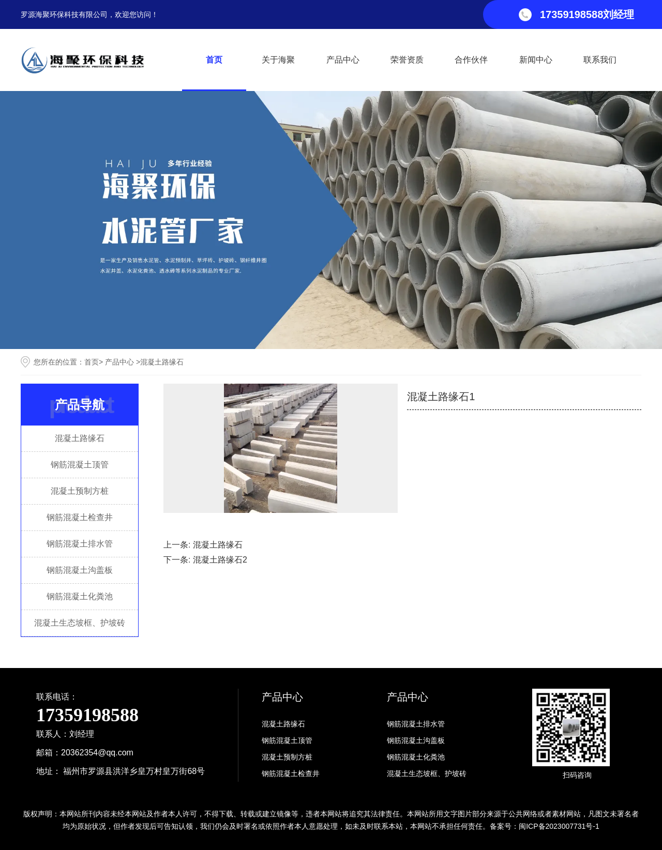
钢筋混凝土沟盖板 (80, 570)
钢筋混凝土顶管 (80, 464)
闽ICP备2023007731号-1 (559, 826)
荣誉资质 (407, 59)
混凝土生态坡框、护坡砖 (79, 622)
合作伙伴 (471, 59)
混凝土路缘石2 (220, 559)
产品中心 (342, 59)
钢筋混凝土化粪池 (80, 596)
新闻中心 (535, 59)
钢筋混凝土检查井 (80, 517)
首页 (214, 59)
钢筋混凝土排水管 (80, 543)
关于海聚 (278, 59)
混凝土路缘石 (79, 438)
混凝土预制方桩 (80, 491)
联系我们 (599, 59)
